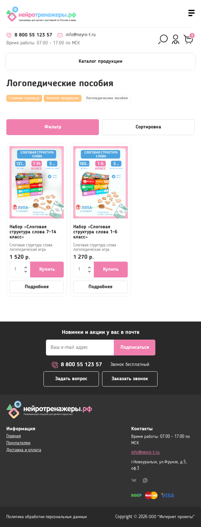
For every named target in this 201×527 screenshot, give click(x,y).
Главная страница (24, 98)
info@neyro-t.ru (76, 35)
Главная (13, 436)
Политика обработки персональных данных (46, 517)
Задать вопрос (71, 378)
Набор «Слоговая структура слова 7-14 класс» (33, 232)
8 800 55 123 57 (29, 35)
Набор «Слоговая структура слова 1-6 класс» (95, 232)
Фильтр (52, 127)
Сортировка (148, 127)
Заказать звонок (130, 378)
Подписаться (134, 346)
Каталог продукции (63, 98)
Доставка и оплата (23, 450)
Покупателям (18, 443)
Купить (47, 269)
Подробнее (37, 287)
